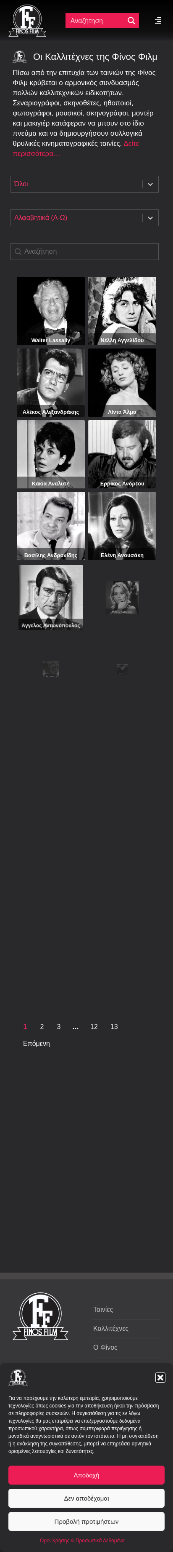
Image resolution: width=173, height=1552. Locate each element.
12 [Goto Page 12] (94, 1026)
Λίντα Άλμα (122, 398)
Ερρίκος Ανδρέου (122, 456)
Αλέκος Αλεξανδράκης (51, 400)
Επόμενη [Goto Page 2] (36, 1043)
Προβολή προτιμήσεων (87, 1521)
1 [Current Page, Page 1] (25, 1026)
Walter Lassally (51, 340)
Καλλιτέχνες (110, 1328)
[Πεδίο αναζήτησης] (96, 20)
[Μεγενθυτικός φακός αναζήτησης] (131, 20)
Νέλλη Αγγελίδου (122, 340)
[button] (160, 1377)
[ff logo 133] (27, 8)
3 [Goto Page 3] (59, 1026)
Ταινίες (103, 1309)
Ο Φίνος (105, 1347)
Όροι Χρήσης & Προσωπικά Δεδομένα (82, 1541)
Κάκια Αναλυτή (50, 467)
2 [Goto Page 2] (42, 1026)
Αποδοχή (87, 1475)
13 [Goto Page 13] (114, 1026)
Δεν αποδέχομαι (86, 1498)
